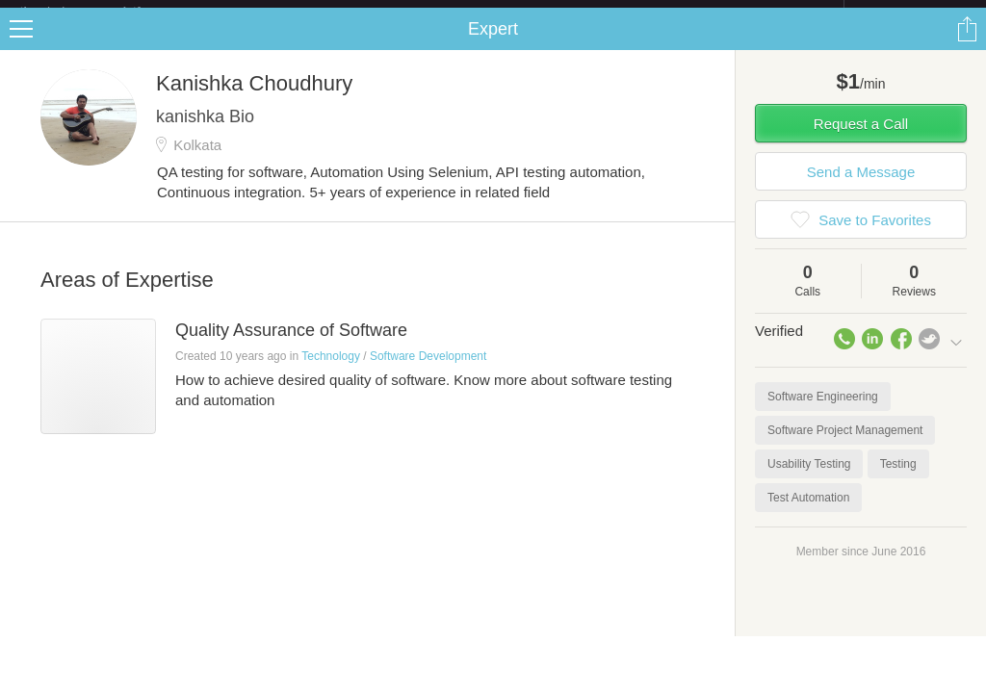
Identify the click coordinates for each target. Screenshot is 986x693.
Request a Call (861, 139)
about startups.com (912, 12)
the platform (100, 11)
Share (966, 44)
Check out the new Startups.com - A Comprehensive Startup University (635, 12)
